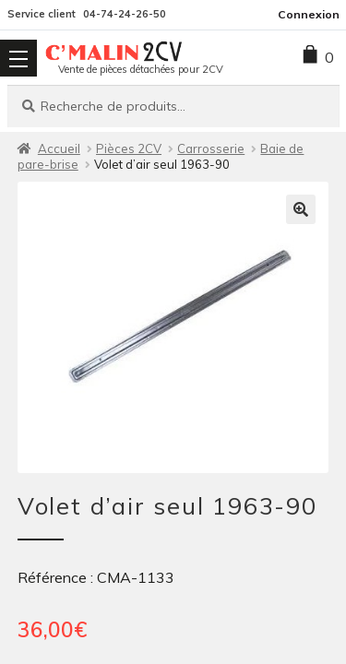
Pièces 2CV (128, 148)
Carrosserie (211, 148)
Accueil (59, 148)
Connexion (309, 14)
